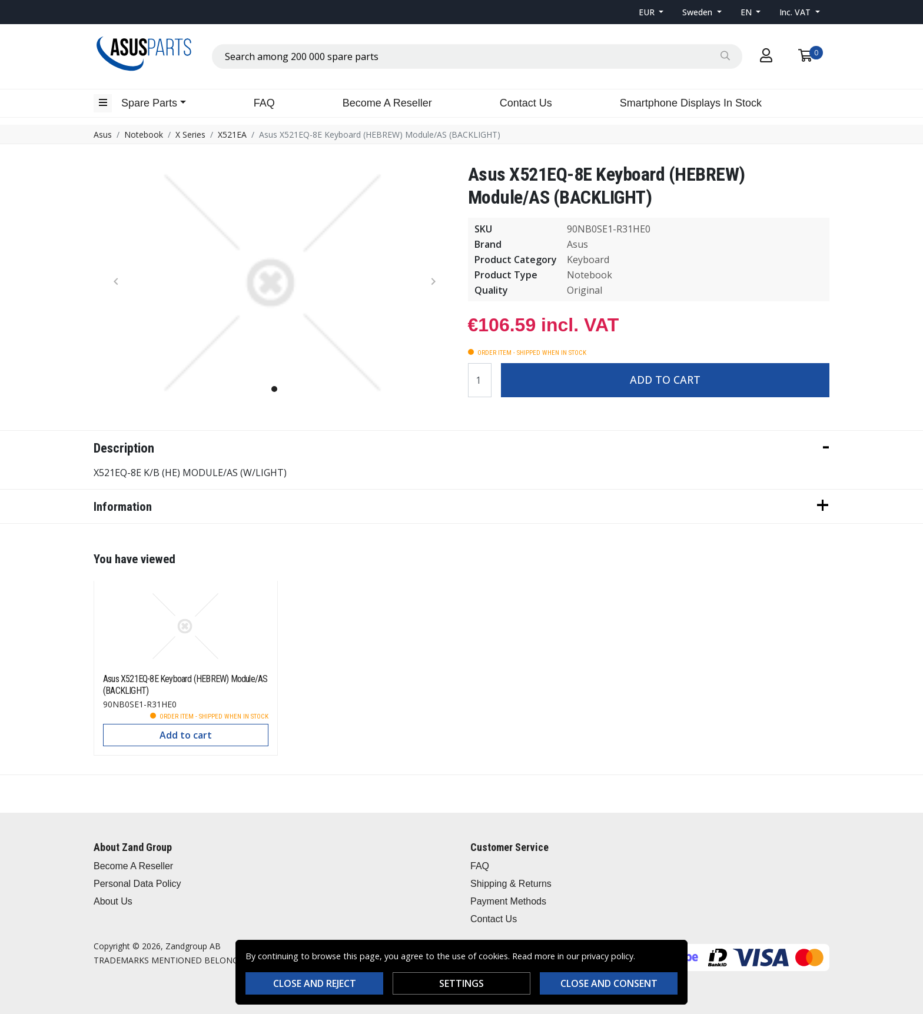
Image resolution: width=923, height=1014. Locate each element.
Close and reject (314, 983)
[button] (651, 12)
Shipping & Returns (511, 884)
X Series (190, 134)
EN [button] (747, 12)
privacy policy (607, 956)
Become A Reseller (387, 103)
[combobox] (477, 56)
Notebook (143, 134)
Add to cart (665, 380)
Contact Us (526, 103)
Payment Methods (508, 901)
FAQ (264, 103)
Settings (461, 983)
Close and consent (609, 983)
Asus (103, 134)
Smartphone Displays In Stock (691, 103)
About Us (113, 901)
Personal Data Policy (137, 884)
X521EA (232, 134)
